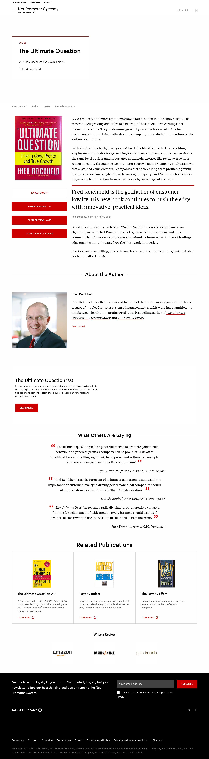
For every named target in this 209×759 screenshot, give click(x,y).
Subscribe (35, 2)
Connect (48, 2)
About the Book (19, 106)
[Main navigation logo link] (38, 10)
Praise (47, 106)
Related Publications (65, 106)
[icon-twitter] (189, 710)
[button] (13, 10)
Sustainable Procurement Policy (131, 740)
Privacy (79, 740)
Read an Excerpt (39, 192)
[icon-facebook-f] (195, 710)
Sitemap (157, 740)
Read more (78, 326)
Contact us (18, 740)
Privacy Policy (147, 692)
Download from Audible (39, 233)
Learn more (26, 408)
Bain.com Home (19, 2)
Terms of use (64, 740)
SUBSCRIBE (187, 684)
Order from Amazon (39, 206)
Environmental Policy (98, 740)
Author (35, 106)
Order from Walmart (39, 220)
